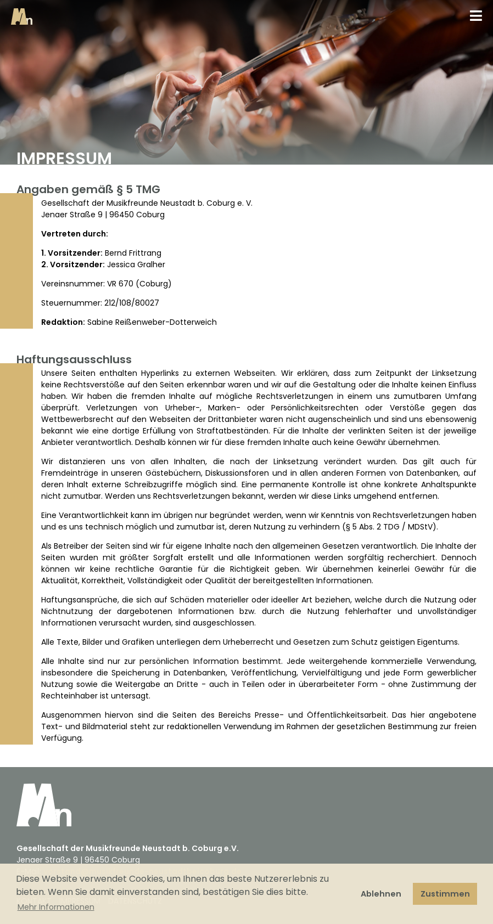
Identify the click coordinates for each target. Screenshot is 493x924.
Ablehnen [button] (381, 893)
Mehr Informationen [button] (56, 907)
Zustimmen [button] (445, 893)
